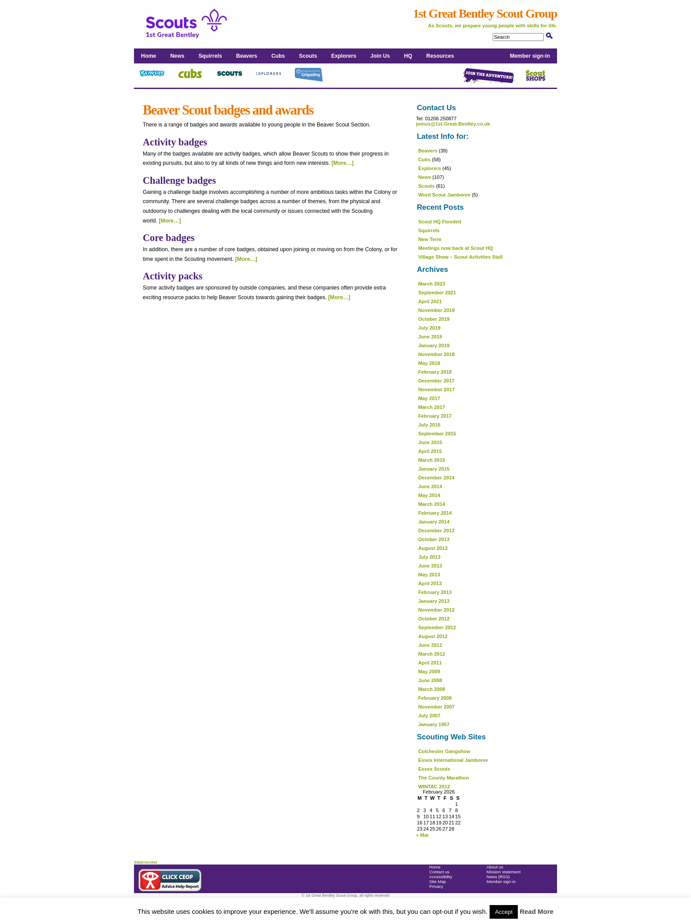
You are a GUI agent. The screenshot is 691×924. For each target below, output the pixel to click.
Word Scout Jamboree (444, 194)
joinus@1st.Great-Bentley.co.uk (453, 123)
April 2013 (430, 583)
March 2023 (431, 283)
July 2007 (429, 715)
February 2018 (435, 372)
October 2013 (434, 539)
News (177, 56)
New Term (430, 239)
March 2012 (431, 654)
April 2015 (430, 451)
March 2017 (431, 407)
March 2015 (431, 460)
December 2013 (436, 530)
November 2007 (436, 706)
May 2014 (429, 495)
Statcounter (145, 862)
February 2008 (435, 698)
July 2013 (429, 557)
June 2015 (430, 442)
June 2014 (430, 486)
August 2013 (433, 548)
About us (495, 867)
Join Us (380, 56)
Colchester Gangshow (444, 751)
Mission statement (503, 871)
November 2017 (436, 389)
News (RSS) (498, 876)
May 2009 (429, 671)
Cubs (278, 56)
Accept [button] (504, 912)
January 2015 (434, 468)
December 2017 (436, 380)
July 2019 (429, 327)
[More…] (342, 163)
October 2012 (434, 618)
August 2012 (433, 636)
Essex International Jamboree (453, 760)
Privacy (436, 886)
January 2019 (434, 345)
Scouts (308, 56)
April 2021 (430, 301)
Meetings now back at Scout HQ (455, 248)
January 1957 (434, 724)
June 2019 (430, 336)
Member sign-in (530, 56)
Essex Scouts (434, 769)
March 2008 (431, 689)
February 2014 (435, 513)
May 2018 (429, 363)
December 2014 (436, 477)
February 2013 (435, 592)
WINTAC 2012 (434, 786)
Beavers (246, 56)
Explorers (344, 56)
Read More (537, 911)
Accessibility (440, 876)
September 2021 (437, 292)
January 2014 (434, 521)
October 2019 (434, 319)
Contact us (439, 871)
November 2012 (436, 609)
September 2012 (437, 627)
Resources (440, 56)
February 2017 (435, 416)
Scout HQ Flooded (439, 221)
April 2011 (430, 662)
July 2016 (429, 424)
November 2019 (436, 310)
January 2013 (434, 601)
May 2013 (429, 574)
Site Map (437, 881)
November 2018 (436, 354)
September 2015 (437, 433)
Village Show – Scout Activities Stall (460, 257)
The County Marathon (443, 777)
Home (148, 56)
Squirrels (210, 56)
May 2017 (429, 398)
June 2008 (430, 680)
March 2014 (431, 504)
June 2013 (430, 565)
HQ (408, 56)
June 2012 (430, 645)
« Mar (422, 835)
